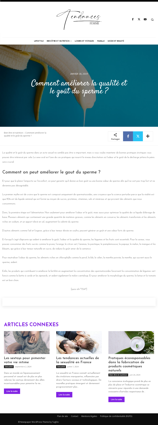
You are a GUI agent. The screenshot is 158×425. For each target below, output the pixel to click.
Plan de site (62, 416)
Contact (74, 416)
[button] (152, 19)
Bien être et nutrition (13, 132)
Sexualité (9, 366)
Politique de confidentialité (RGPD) (116, 416)
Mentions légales (89, 416)
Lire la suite (12, 391)
